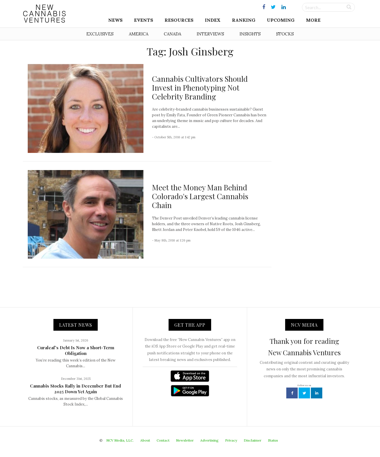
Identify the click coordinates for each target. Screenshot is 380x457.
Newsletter (185, 440)
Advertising (209, 440)
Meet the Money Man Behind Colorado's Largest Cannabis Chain (200, 196)
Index (213, 20)
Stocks (285, 34)
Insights (250, 34)
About (145, 440)
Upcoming (281, 20)
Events (143, 20)
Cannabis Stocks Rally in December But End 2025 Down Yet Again (75, 388)
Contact (163, 440)
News (115, 20)
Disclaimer (252, 440)
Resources (179, 20)
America (138, 34)
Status (273, 440)
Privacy (231, 440)
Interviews (210, 34)
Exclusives (99, 34)
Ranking (243, 20)
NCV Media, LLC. (120, 440)
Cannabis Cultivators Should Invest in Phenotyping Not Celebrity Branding (200, 87)
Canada (172, 34)
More (313, 20)
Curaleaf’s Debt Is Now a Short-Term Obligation (75, 350)
